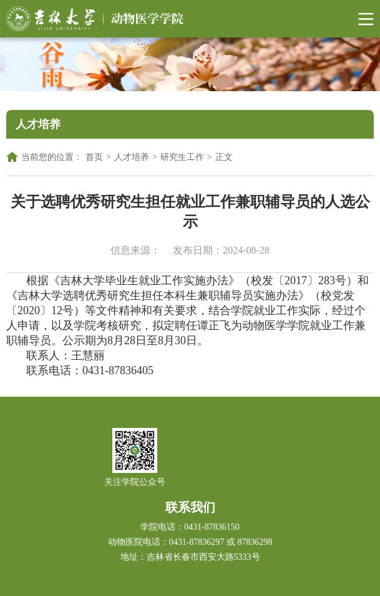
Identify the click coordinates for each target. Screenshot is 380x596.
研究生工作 (182, 157)
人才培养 (131, 157)
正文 (224, 157)
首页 (94, 157)
